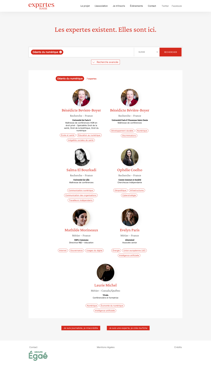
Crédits (178, 347)
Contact (152, 6)
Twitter (165, 6)
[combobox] (81, 52)
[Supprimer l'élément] (60, 52)
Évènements (136, 6)
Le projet (85, 6)
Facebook (177, 6)
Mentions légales (106, 347)
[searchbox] (94, 52)
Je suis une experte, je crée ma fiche (128, 328)
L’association (101, 6)
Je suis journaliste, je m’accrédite (81, 328)
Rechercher (170, 52)
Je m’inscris (119, 6)
